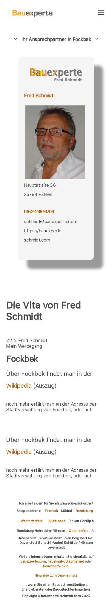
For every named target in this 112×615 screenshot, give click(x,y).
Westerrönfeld (31, 521)
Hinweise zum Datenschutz (56, 575)
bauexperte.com (33, 561)
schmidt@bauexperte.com (50, 221)
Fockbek (51, 511)
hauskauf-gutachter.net (65, 561)
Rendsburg (84, 511)
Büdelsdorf (56, 521)
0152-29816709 (39, 211)
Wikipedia (19, 385)
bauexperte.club (55, 566)
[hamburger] (101, 13)
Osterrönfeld (78, 531)
